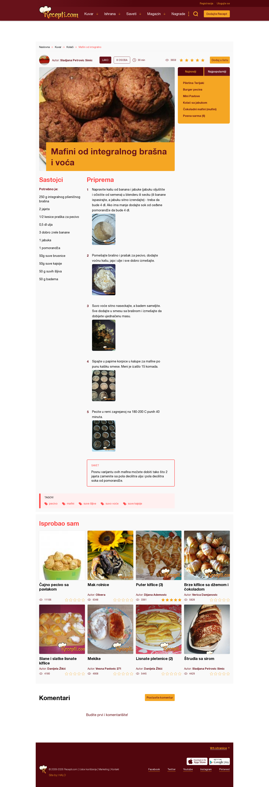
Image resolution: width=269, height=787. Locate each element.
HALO (62, 775)
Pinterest (224, 769)
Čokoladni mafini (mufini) (199, 109)
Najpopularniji (217, 71)
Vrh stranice (218, 748)
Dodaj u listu (220, 60)
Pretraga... (195, 13)
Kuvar (88, 14)
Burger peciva (192, 89)
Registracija (206, 3)
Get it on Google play (219, 761)
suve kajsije (135, 503)
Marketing (104, 769)
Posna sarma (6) (194, 115)
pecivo (53, 503)
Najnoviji (190, 71)
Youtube (188, 769)
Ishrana (110, 14)
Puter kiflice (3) (159, 566)
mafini (70, 503)
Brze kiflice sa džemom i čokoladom (207, 566)
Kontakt (115, 769)
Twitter (171, 769)
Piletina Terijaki (193, 82)
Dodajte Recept (216, 13)
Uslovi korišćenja (88, 769)
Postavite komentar (160, 697)
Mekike (110, 640)
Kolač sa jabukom (195, 102)
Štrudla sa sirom (207, 640)
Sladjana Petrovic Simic (76, 60)
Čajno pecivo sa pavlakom (62, 566)
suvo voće (112, 503)
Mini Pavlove (191, 96)
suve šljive (90, 503)
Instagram (206, 769)
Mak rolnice (110, 566)
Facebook (154, 769)
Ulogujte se (223, 3)
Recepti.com (59, 12)
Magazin (154, 14)
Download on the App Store (197, 761)
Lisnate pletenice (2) (159, 640)
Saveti (131, 14)
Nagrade (178, 14)
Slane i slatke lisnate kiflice (62, 640)
